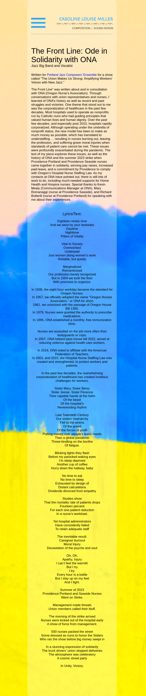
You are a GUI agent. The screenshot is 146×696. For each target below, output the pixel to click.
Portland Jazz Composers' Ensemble (72, 74)
